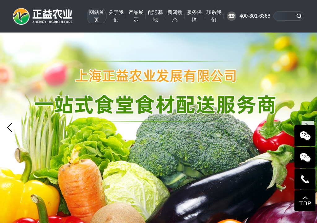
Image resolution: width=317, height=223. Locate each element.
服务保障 (194, 16)
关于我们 (116, 16)
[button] (9, 127)
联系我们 (213, 16)
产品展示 (135, 16)
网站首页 (96, 16)
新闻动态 (174, 16)
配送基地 (155, 16)
